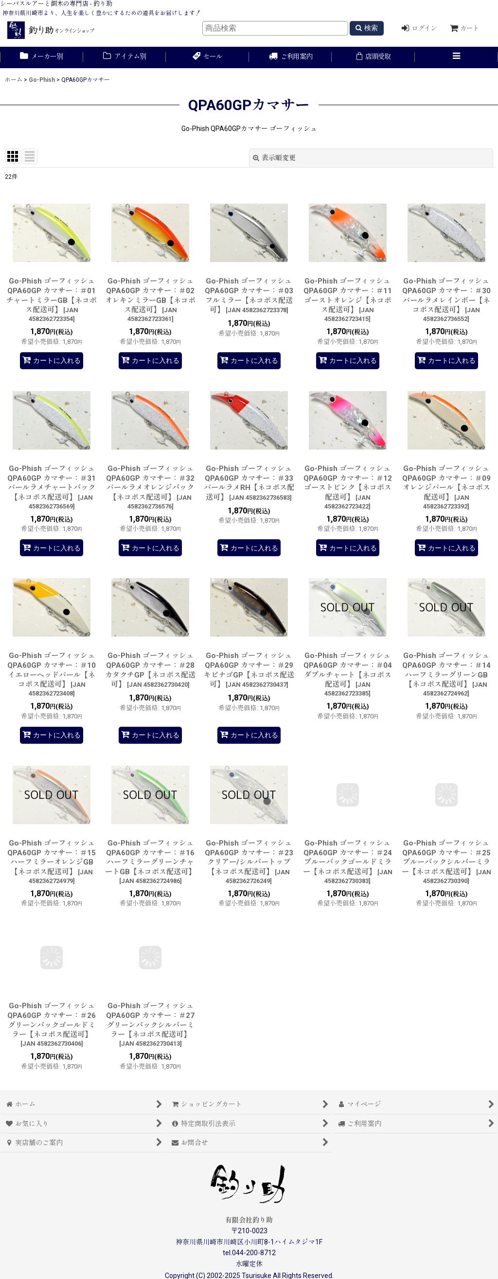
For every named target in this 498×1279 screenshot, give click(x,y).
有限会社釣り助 (249, 1220)
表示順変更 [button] (274, 158)
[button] (456, 57)
